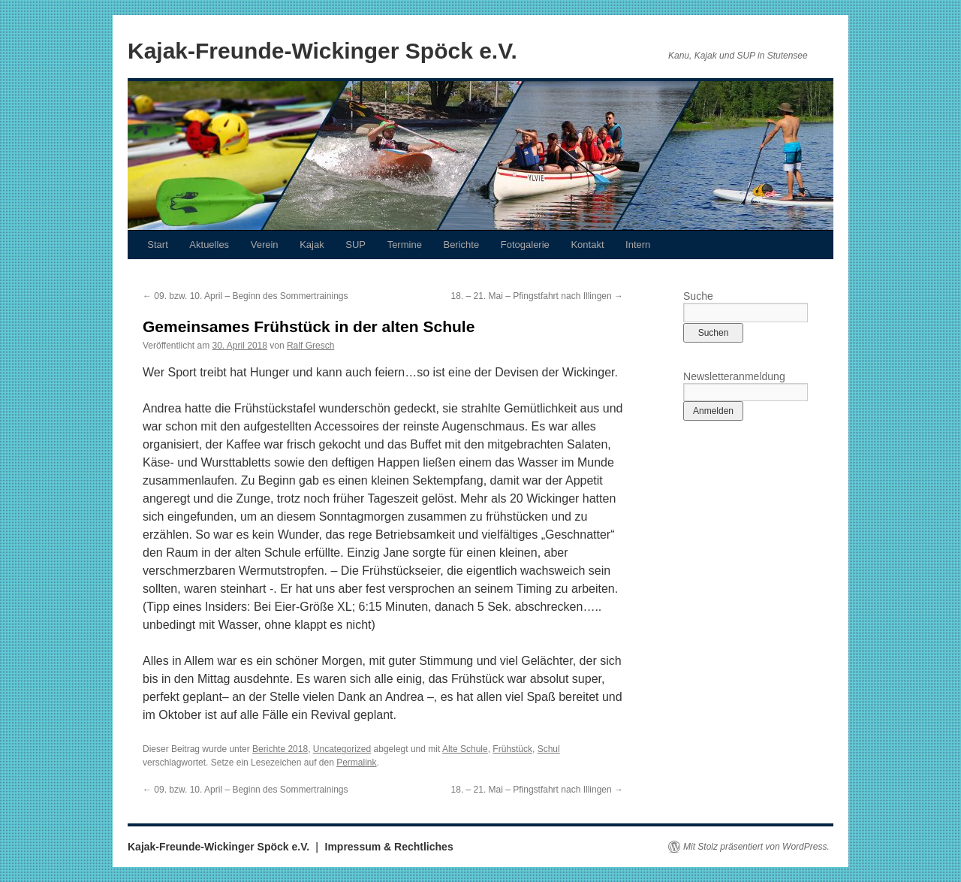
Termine (404, 244)
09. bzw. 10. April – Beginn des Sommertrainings (245, 296)
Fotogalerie (525, 244)
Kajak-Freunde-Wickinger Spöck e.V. (322, 50)
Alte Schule (465, 749)
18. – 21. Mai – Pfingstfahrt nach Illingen (537, 296)
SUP (355, 244)
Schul (549, 749)
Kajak (312, 244)
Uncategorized (342, 749)
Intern (637, 244)
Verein (265, 244)
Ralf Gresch (310, 345)
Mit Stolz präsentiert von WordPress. (756, 846)
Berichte (461, 244)
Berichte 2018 (280, 749)
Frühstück (512, 749)
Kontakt (587, 244)
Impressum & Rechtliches (389, 847)
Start (157, 244)
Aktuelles (209, 244)
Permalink (356, 762)
